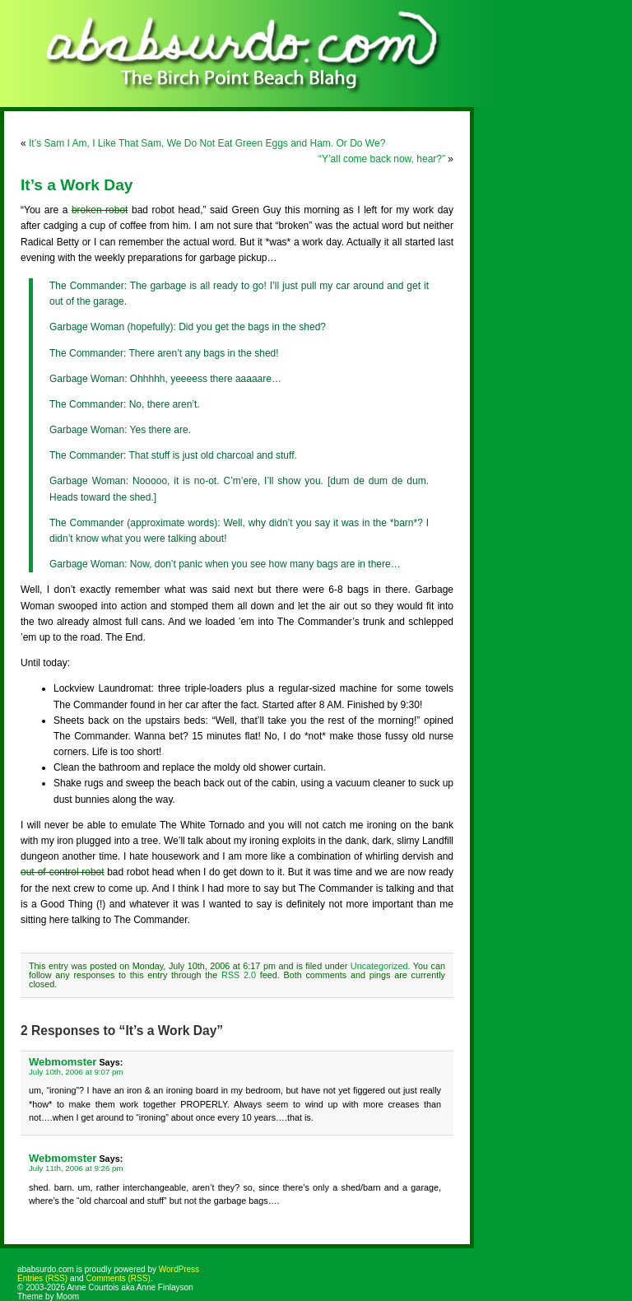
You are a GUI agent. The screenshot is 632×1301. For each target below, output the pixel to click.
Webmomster (62, 1062)
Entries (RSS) (42, 1278)
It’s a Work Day (77, 185)
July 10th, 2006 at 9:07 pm (76, 1071)
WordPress (179, 1269)
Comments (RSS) (118, 1278)
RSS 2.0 (238, 975)
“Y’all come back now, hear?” (381, 159)
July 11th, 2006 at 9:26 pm (76, 1168)
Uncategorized (379, 966)
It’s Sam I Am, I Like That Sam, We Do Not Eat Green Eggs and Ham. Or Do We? (207, 143)
